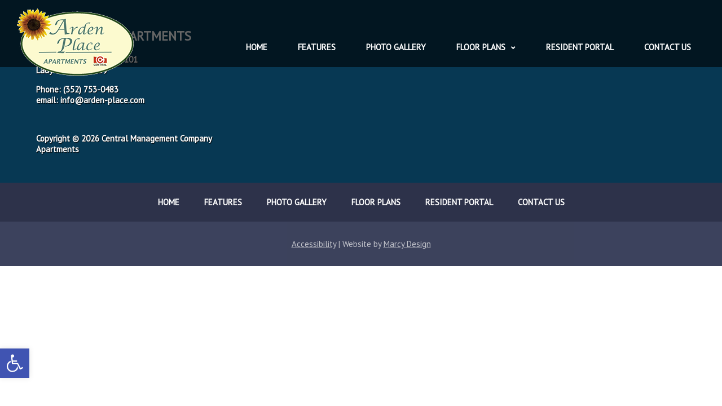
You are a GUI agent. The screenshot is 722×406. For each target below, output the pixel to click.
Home (256, 47)
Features (317, 47)
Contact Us (667, 47)
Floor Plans (480, 47)
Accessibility (314, 244)
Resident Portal (580, 47)
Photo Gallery (396, 47)
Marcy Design (407, 244)
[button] (14, 363)
